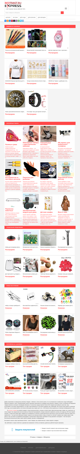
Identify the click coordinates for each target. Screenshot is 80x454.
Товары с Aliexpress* (25, 451)
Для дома (51, 447)
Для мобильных (41, 447)
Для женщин (42, 17)
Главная (23, 447)
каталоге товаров (12, 410)
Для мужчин (32, 17)
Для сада (23, 17)
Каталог (30, 447)
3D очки (15, 17)
